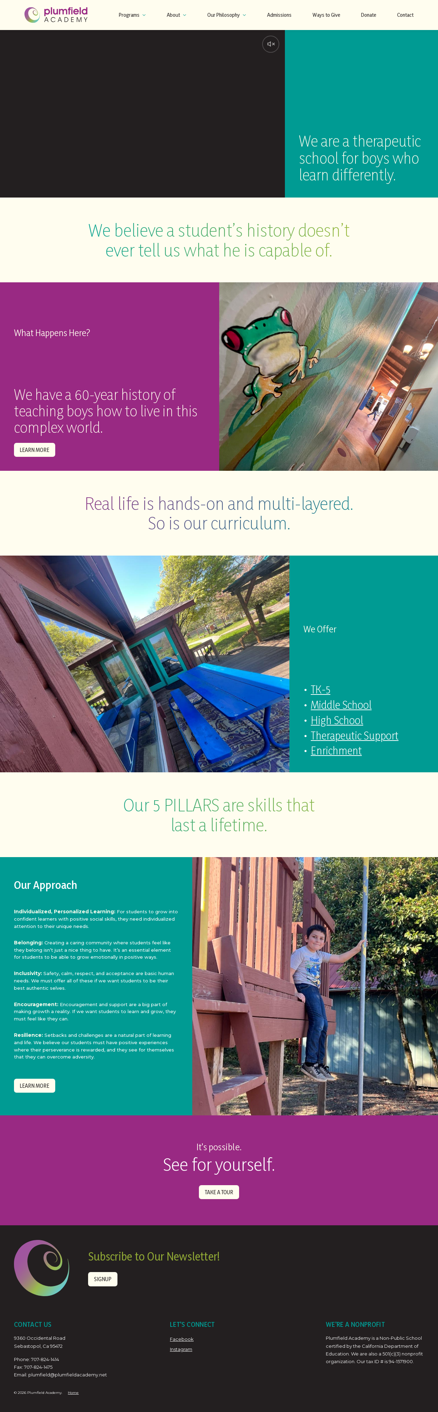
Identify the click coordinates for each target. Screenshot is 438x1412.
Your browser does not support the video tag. (142, 114)
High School (336, 720)
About (176, 14)
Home (73, 1390)
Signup (102, 1277)
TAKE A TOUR (219, 1190)
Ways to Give (326, 14)
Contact (405, 14)
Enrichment (335, 750)
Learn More (33, 449)
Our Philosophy (226, 14)
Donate (368, 14)
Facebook (182, 1337)
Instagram (181, 1347)
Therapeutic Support (354, 735)
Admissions (279, 14)
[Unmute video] (270, 45)
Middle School (340, 706)
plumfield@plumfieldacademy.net (67, 1373)
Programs (132, 14)
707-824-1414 (45, 1357)
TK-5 (319, 691)
